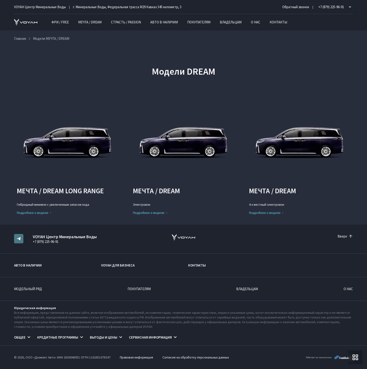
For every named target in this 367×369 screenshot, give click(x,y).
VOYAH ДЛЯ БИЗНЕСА (118, 265)
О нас (255, 22)
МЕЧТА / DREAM (90, 22)
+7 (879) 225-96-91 (46, 241)
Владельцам (231, 22)
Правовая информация (136, 357)
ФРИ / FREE (60, 22)
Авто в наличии (164, 22)
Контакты (278, 22)
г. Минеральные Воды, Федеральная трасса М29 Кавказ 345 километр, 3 (127, 7)
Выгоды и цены (103, 337)
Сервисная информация (150, 337)
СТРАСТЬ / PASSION (126, 22)
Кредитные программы (57, 337)
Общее (20, 337)
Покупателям (198, 22)
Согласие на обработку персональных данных (195, 357)
